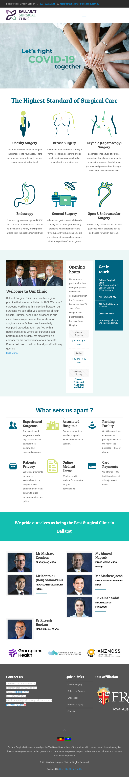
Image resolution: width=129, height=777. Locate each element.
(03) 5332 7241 (47, 4)
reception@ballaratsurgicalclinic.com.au (79, 4)
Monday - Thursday (79, 333)
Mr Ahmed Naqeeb (103, 555)
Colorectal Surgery (76, 691)
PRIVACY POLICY (16, 705)
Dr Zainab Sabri (107, 598)
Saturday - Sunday (78, 372)
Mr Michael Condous (45, 555)
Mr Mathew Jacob (109, 576)
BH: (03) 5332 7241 (108, 297)
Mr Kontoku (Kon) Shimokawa (49, 578)
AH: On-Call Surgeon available (108, 305)
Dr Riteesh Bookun (44, 622)
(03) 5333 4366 (106, 313)
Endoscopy (73, 698)
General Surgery (75, 704)
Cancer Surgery (75, 684)
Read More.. (12, 353)
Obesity (71, 711)
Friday (79, 353)
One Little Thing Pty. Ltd (70, 769)
